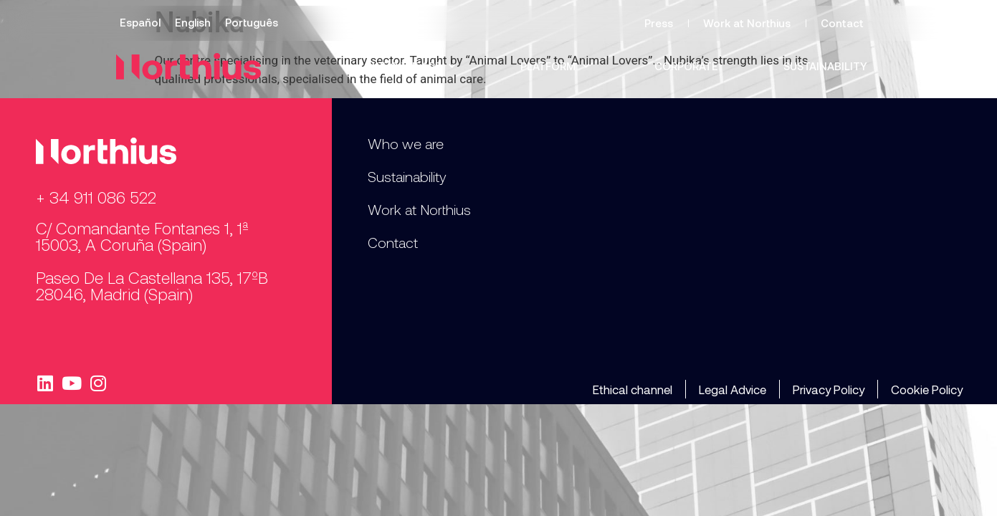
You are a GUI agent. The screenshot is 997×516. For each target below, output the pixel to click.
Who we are (413, 66)
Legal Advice (732, 389)
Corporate (686, 65)
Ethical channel (632, 389)
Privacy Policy (828, 389)
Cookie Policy (927, 389)
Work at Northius (747, 22)
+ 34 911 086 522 (96, 197)
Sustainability (825, 65)
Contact (842, 22)
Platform (554, 66)
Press (658, 22)
